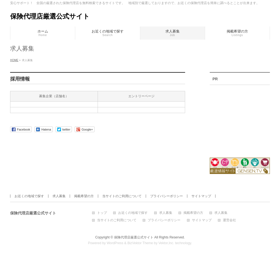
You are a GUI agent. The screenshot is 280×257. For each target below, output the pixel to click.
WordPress (115, 243)
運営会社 (229, 220)
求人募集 (59, 196)
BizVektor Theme (140, 243)
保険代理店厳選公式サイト (50, 16)
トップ (102, 213)
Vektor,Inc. (166, 243)
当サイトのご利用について (122, 196)
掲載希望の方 (84, 196)
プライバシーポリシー (166, 196)
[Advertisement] (240, 118)
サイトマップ (201, 196)
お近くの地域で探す (29, 196)
